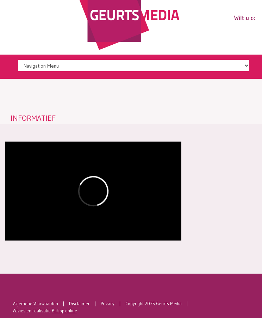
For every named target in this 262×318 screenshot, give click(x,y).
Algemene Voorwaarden (35, 303)
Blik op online (64, 310)
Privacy (107, 303)
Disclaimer (79, 303)
